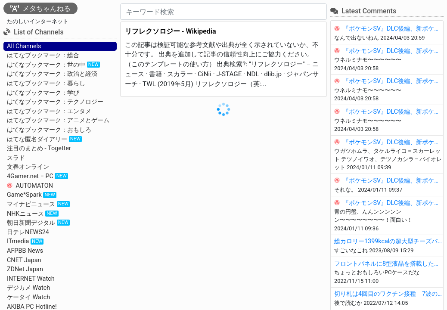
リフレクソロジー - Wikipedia (170, 31)
